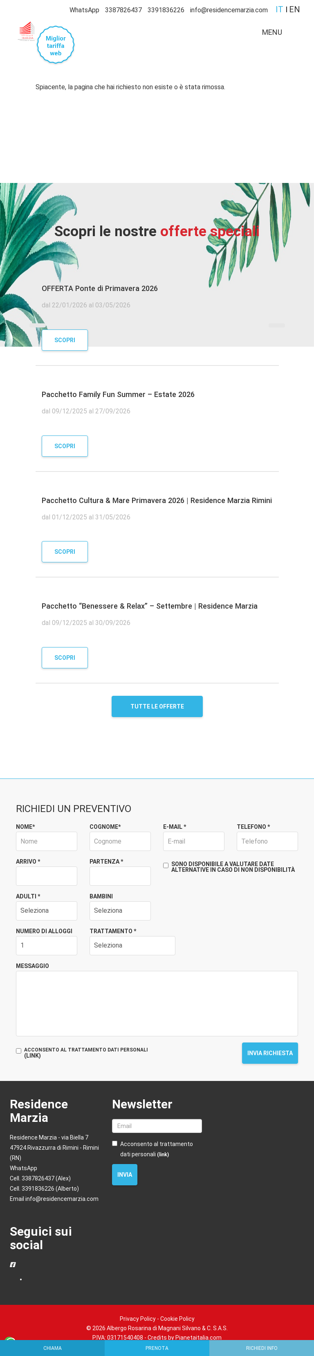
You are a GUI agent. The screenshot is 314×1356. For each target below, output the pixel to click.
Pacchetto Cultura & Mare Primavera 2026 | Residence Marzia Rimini (157, 500)
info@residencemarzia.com (229, 10)
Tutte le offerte (157, 706)
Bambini (101, 896)
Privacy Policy (138, 1318)
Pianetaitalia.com (198, 1337)
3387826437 (123, 10)
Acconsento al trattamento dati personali (152, 1149)
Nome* (25, 827)
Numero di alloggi (44, 931)
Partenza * (106, 861)
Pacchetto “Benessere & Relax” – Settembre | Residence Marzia (150, 606)
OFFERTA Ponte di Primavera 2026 (100, 288)
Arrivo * (28, 861)
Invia (124, 1174)
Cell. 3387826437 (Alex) (40, 1178)
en (294, 9)
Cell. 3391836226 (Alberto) (44, 1188)
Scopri (64, 340)
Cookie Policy (177, 1318)
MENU (279, 34)
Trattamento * (113, 931)
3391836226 (166, 10)
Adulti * (28, 896)
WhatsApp (84, 10)
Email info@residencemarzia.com (54, 1199)
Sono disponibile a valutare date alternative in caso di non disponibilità (229, 867)
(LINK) (32, 1055)
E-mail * (174, 827)
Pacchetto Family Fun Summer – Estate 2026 (118, 394)
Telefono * (253, 827)
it (279, 9)
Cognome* (105, 827)
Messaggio (32, 966)
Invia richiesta (270, 1053)
